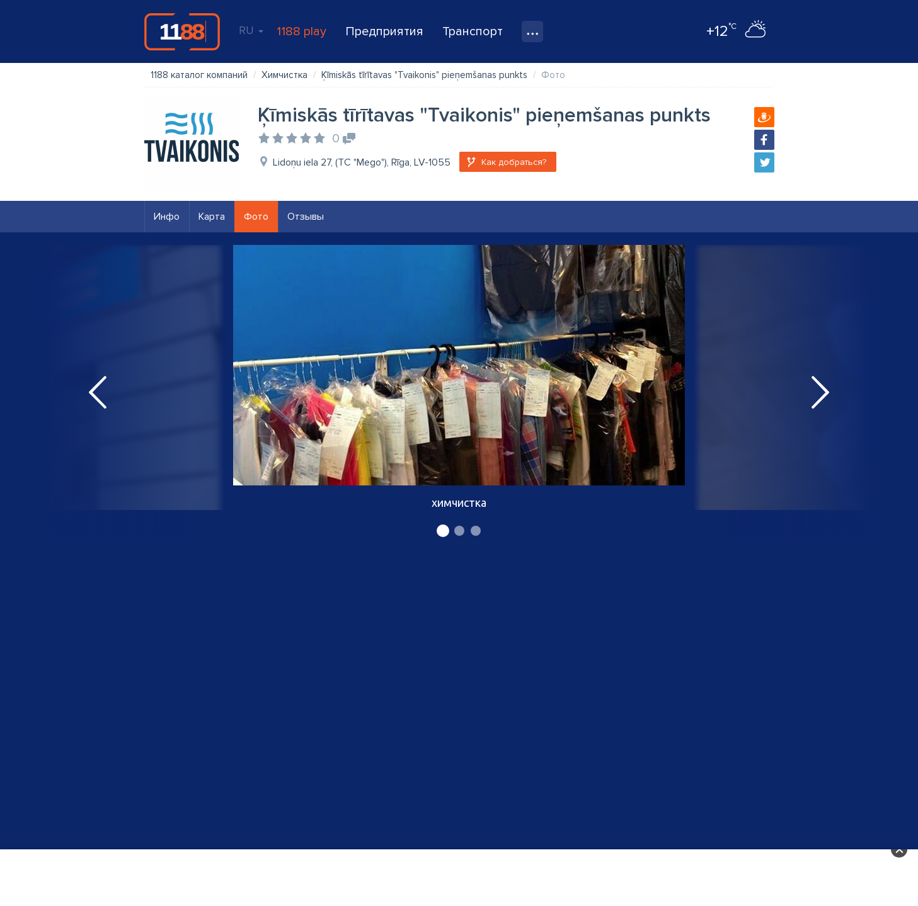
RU (251, 30)
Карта (211, 216)
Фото (256, 216)
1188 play (301, 31)
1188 (182, 31)
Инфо (167, 216)
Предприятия (384, 31)
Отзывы (305, 216)
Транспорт (472, 31)
